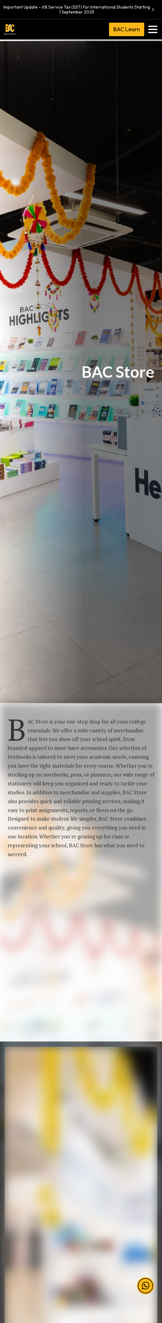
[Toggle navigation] (153, 29)
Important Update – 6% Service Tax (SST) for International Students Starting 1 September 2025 (79, 9)
